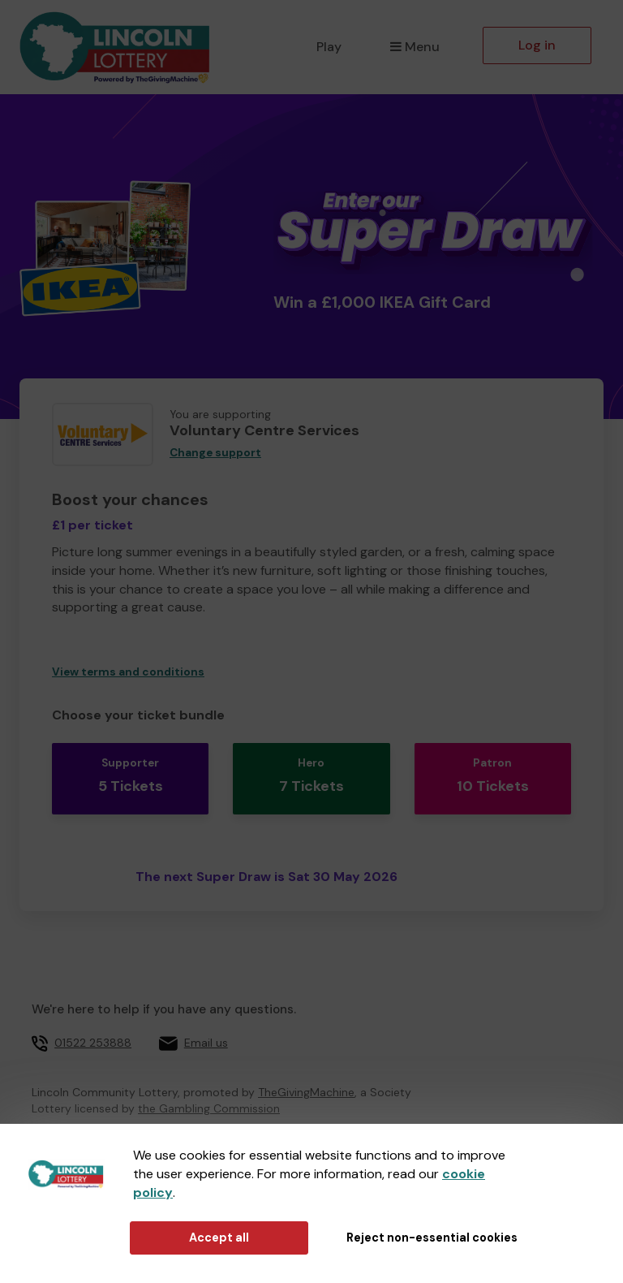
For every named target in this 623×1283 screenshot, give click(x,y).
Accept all (219, 1237)
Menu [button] (415, 46)
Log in (537, 45)
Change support (215, 453)
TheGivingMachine (306, 1080)
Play (329, 46)
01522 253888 (92, 1029)
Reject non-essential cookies (432, 1237)
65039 (243, 1116)
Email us (206, 1029)
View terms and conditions (128, 672)
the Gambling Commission (209, 1096)
